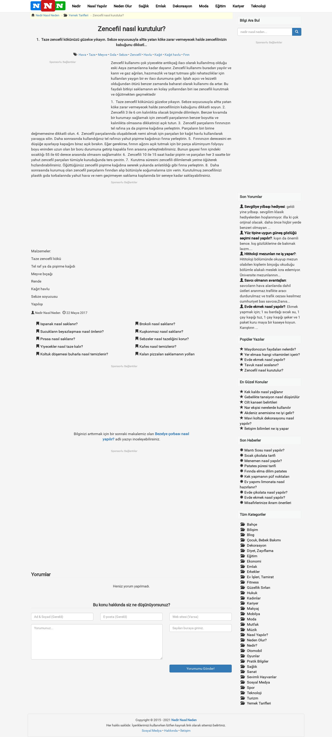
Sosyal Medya (258, 682)
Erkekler (253, 571)
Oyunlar (253, 656)
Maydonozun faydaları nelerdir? (270, 349)
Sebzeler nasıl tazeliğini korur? (164, 339)
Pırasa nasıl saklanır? (57, 339)
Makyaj (253, 608)
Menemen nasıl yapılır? (263, 461)
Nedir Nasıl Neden (47, 15)
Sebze (123, 54)
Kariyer (238, 6)
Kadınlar (254, 598)
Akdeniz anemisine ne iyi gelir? (269, 413)
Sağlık (144, 6)
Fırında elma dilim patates (265, 471)
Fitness (253, 582)
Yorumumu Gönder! (201, 668)
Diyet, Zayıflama (260, 550)
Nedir (76, 6)
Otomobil (254, 651)
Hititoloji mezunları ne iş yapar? (270, 254)
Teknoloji (258, 6)
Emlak (161, 6)
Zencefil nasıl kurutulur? (108, 15)
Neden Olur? (257, 640)
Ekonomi (254, 561)
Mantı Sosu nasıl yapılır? (264, 450)
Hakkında (171, 730)
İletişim (185, 730)
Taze (92, 54)
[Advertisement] (70, 96)
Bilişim (252, 530)
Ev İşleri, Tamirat (260, 577)
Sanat (252, 671)
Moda (203, 6)
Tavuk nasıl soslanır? (261, 365)
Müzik (252, 630)
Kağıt (158, 54)
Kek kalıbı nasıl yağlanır (263, 392)
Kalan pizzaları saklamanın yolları (167, 354)
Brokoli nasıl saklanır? (157, 324)
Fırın (186, 54)
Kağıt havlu (173, 54)
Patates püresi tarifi (260, 466)
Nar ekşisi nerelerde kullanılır (267, 407)
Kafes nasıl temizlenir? (157, 346)
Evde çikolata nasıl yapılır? (266, 492)
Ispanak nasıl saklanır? (59, 324)
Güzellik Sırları (258, 587)
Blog (250, 535)
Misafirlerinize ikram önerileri (267, 503)
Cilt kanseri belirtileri (260, 402)
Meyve (102, 54)
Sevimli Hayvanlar (261, 677)
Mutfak (253, 624)
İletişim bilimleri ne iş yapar (266, 428)
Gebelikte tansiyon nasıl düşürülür (271, 397)
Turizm (252, 698)
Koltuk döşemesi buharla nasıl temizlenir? (74, 354)
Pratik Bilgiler (257, 661)
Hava (82, 54)
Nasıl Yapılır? (257, 635)
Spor (251, 687)
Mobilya (253, 614)
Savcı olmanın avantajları (265, 280)
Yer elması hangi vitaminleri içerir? (272, 354)
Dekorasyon (182, 6)
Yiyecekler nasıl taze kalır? (61, 346)
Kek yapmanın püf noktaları (266, 476)
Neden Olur (123, 6)
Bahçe (252, 524)
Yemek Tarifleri (78, 15)
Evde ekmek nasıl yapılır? (264, 306)
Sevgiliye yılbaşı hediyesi (264, 206)
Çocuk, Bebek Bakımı (264, 540)
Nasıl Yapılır (97, 6)
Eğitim (220, 6)
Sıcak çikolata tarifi (260, 455)
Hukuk (252, 593)
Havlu (148, 54)
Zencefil (135, 54)
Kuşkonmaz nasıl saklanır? (161, 331)
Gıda (113, 54)
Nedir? (252, 645)
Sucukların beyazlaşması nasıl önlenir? (72, 331)
